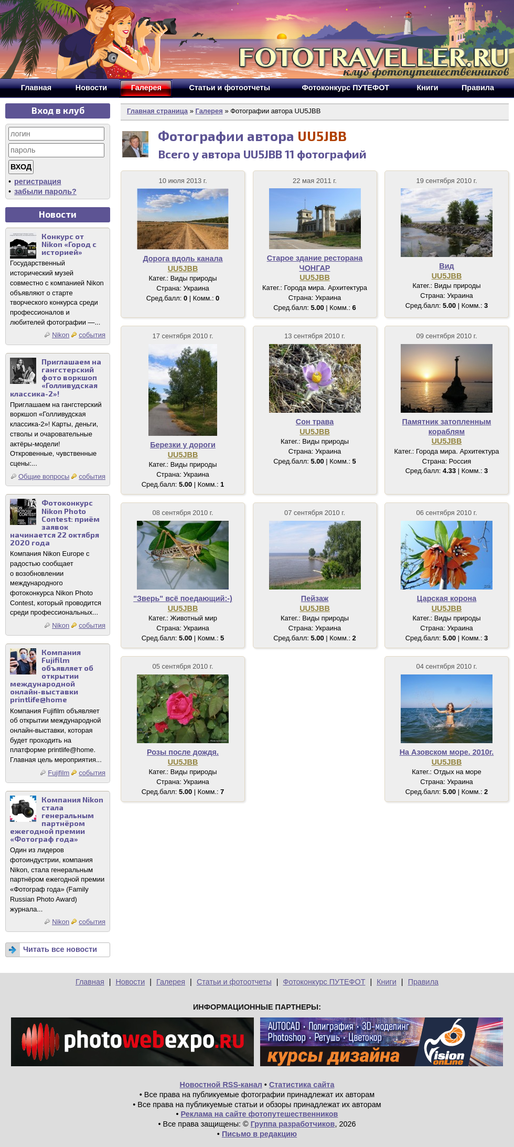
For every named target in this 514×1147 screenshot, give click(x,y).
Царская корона (447, 598)
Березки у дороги (183, 445)
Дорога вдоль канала (182, 258)
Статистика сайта (302, 1084)
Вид (446, 266)
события (92, 335)
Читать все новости (60, 949)
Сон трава (315, 421)
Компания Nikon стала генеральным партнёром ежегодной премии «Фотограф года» (56, 819)
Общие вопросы (43, 476)
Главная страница (157, 111)
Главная (90, 982)
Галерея (208, 111)
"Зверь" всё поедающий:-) (182, 598)
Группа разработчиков (293, 1124)
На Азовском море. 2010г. (447, 752)
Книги (387, 982)
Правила (423, 982)
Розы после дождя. (183, 752)
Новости (130, 982)
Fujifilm (58, 773)
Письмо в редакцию (259, 1134)
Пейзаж (314, 598)
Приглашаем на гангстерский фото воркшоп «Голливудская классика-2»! (55, 377)
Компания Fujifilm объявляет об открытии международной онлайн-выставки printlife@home (51, 676)
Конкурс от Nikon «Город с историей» (69, 244)
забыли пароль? (45, 191)
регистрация (37, 181)
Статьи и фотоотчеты (234, 982)
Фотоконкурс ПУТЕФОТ (324, 982)
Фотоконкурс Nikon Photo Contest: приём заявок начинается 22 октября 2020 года (55, 522)
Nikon (60, 335)
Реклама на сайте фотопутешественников (259, 1114)
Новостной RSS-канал (221, 1084)
